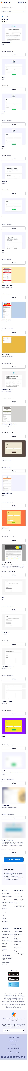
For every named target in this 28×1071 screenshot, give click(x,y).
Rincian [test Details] (14, 263)
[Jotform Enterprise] (7, 902)
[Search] (3, 7)
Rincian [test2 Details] (14, 159)
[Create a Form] (5, 893)
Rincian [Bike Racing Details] (14, 818)
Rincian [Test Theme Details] (14, 540)
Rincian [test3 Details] (14, 124)
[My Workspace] (7, 896)
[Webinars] (4, 943)
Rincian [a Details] (14, 228)
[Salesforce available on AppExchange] (13, 984)
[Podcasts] (4, 946)
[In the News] (18, 941)
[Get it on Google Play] (13, 974)
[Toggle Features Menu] (4, 912)
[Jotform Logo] (5, 2)
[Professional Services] (7, 950)
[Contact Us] (6, 931)
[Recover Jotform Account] (7, 963)
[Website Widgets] (19, 906)
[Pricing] (3, 899)
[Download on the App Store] (13, 979)
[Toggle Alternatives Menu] (5, 921)
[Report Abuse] (7, 954)
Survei (5, 19)
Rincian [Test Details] (14, 471)
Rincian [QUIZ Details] (14, 783)
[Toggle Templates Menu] (17, 893)
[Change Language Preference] (13, 1030)
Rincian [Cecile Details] (14, 748)
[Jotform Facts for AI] (19, 935)
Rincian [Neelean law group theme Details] (14, 436)
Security (13, 1044)
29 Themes (5, 21)
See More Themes (13, 860)
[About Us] (18, 931)
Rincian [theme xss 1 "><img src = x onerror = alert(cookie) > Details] (14, 644)
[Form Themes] (18, 896)
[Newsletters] (16, 944)
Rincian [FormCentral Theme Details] (14, 575)
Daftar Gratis (21, 2)
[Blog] (15, 950)
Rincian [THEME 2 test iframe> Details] (14, 679)
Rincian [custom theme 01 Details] (14, 55)
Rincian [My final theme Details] (14, 297)
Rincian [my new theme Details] (14, 367)
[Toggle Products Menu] (4, 908)
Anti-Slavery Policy (13, 1052)
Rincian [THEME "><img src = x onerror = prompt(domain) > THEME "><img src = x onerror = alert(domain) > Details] (14, 713)
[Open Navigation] (25, 2)
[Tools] (3, 915)
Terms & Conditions (13, 1037)
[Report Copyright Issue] (7, 959)
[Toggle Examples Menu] (5, 905)
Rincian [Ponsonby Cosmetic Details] (14, 852)
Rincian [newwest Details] (14, 193)
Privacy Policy (14, 1041)
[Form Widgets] (18, 899)
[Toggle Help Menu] (5, 937)
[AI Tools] (4, 918)
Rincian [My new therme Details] (14, 332)
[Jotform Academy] (7, 940)
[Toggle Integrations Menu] (17, 903)
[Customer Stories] (19, 953)
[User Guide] (7, 934)
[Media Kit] (17, 938)
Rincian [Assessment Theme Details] (14, 401)
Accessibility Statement (13, 1048)
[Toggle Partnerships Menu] (18, 947)
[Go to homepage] (2, 16)
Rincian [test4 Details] (14, 89)
